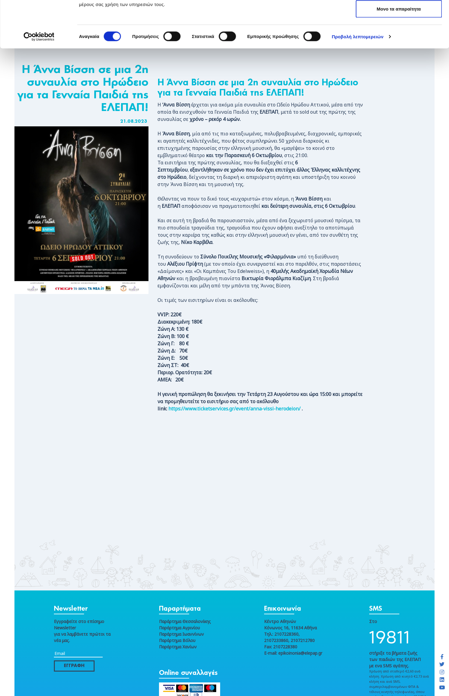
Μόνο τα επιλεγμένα (398, 35)
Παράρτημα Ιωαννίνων (181, 634)
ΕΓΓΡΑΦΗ (74, 666)
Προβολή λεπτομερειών (358, 83)
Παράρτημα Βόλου (177, 640)
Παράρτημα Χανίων (178, 647)
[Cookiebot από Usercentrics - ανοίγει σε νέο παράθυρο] (39, 83)
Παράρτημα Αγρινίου (179, 628)
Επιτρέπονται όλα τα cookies (398, 15)
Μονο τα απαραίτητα (399, 55)
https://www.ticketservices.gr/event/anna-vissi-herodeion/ (234, 408)
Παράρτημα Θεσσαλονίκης (185, 621)
